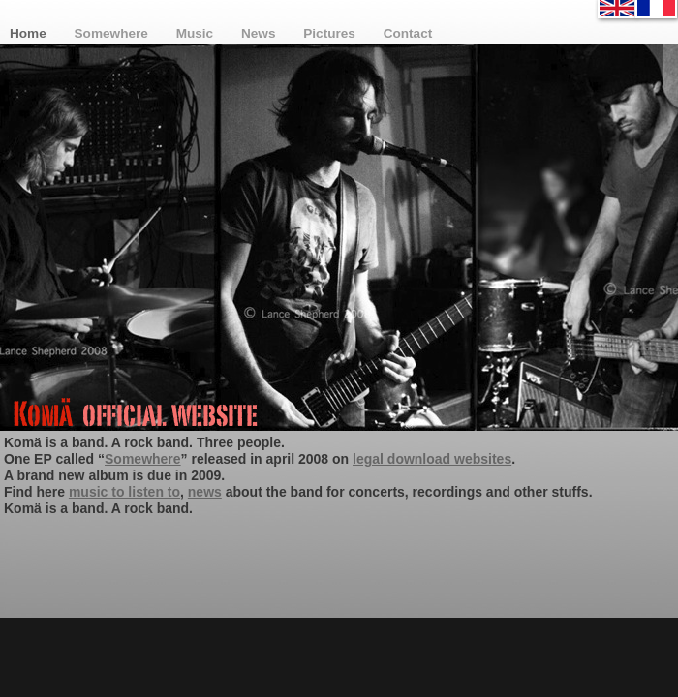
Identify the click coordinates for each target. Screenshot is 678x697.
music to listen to (124, 492)
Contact (408, 33)
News (260, 33)
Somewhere (113, 33)
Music (196, 33)
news (205, 492)
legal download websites (432, 459)
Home (30, 33)
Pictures (330, 33)
